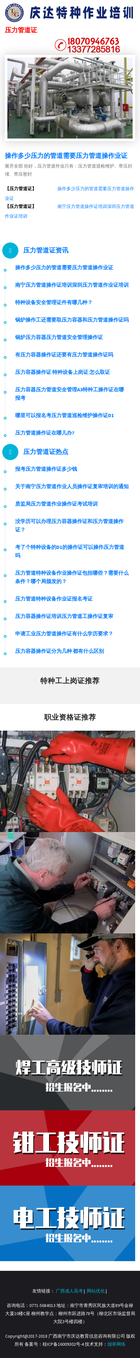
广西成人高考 (69, 1291)
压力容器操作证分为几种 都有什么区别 (59, 651)
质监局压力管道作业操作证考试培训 (56, 503)
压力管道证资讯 (45, 250)
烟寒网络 (116, 1344)
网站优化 (96, 1291)
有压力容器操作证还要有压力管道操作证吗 (64, 354)
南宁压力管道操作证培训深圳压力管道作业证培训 (72, 285)
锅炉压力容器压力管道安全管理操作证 (59, 337)
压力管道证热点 (45, 452)
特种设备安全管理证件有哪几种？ (54, 302)
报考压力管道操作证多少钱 (46, 469)
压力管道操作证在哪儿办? (45, 432)
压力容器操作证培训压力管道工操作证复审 (64, 616)
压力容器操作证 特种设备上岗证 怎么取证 (62, 372)
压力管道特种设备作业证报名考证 (54, 598)
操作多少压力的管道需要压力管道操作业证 (66, 155)
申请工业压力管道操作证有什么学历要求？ (64, 633)
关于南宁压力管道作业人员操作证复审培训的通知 (72, 486)
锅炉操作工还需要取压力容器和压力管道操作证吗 (72, 319)
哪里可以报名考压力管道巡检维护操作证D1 (64, 415)
